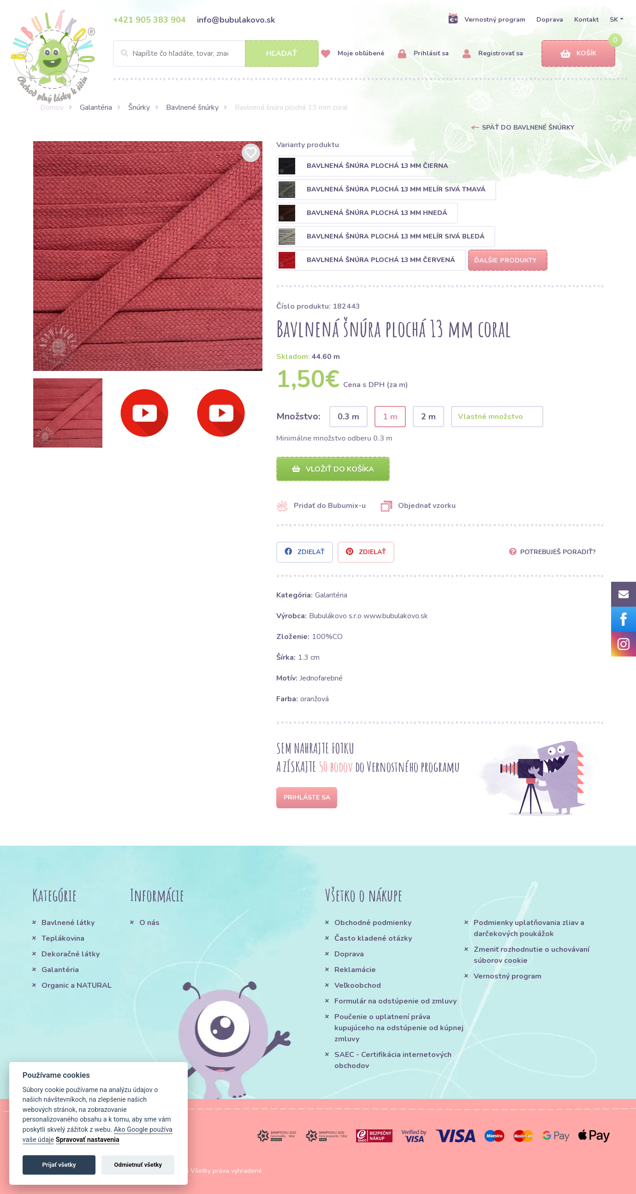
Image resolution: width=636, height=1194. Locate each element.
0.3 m (348, 416)
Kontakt (586, 19)
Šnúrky (139, 107)
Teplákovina (63, 938)
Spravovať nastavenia (87, 1140)
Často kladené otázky (373, 938)
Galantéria (96, 107)
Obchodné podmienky (372, 923)
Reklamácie (355, 970)
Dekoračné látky (71, 954)
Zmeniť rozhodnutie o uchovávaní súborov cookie (531, 955)
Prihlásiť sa (423, 54)
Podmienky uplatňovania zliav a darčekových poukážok (529, 928)
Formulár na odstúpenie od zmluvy (395, 1001)
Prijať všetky (59, 1164)
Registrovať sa (493, 54)
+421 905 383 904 (149, 19)
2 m (428, 416)
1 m (390, 416)
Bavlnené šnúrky (192, 107)
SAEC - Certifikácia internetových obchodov (393, 1060)
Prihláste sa (307, 797)
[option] (148, 256)
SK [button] (614, 19)
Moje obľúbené (352, 54)
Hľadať (281, 53)
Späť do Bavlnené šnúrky (528, 127)
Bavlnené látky (68, 923)
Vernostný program (486, 19)
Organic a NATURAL (77, 985)
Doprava (549, 19)
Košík (578, 54)
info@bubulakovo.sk (236, 19)
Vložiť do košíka (333, 469)
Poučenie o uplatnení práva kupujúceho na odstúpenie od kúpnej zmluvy (399, 1028)
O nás (149, 923)
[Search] (216, 53)
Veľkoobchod (357, 985)
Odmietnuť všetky (138, 1164)
